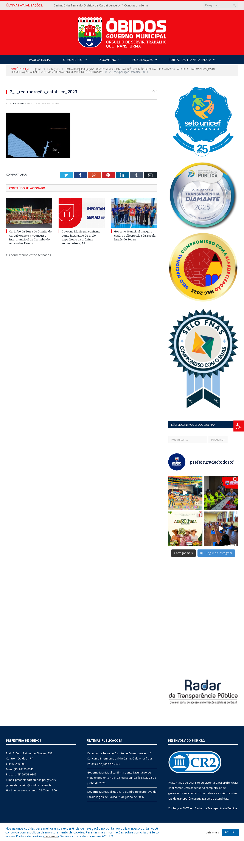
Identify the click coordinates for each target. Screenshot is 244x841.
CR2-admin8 (19, 103)
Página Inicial (40, 60)
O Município (72, 60)
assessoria (197, 788)
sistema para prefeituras (221, 783)
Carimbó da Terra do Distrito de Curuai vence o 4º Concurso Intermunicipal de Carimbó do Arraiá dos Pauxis (103, 5)
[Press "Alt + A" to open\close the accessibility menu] (238, 425)
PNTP (186, 808)
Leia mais (51, 836)
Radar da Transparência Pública (216, 808)
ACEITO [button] (230, 832)
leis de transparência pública (187, 798)
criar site (194, 783)
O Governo (107, 60)
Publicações (142, 60)
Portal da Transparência (190, 60)
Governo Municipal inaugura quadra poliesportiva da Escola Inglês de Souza (134, 235)
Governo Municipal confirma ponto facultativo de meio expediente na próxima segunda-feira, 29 (81, 237)
